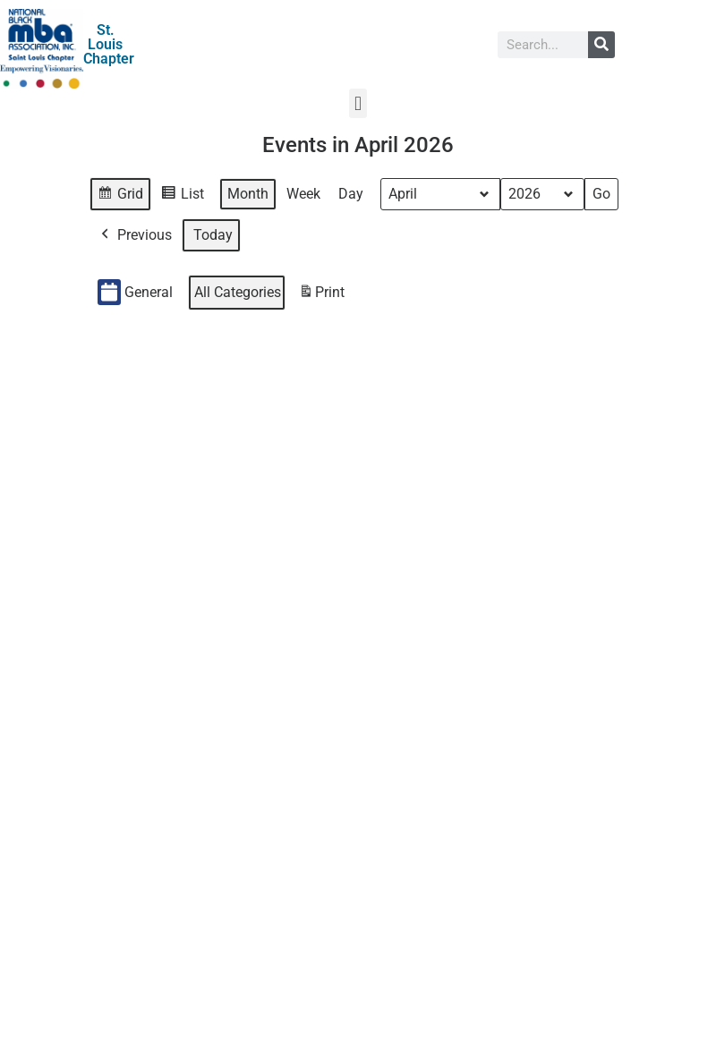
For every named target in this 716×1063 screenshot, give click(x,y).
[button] (357, 103)
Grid (121, 196)
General (135, 293)
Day (350, 193)
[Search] (601, 44)
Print (321, 295)
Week (303, 193)
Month (247, 193)
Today (213, 234)
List (184, 196)
